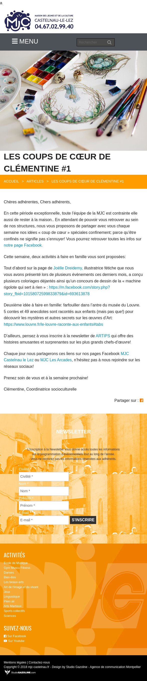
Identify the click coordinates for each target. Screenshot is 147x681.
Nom (24, 484)
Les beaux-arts (14, 582)
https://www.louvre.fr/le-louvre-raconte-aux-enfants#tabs (53, 324)
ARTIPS (103, 336)
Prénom (26, 498)
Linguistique (12, 596)
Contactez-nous (39, 662)
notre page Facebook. (23, 245)
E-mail (25, 513)
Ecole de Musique (16, 563)
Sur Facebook (15, 636)
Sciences (10, 616)
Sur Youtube (14, 641)
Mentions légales (15, 662)
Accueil (11, 181)
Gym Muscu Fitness (17, 568)
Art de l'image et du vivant (21, 587)
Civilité (25, 469)
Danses (9, 572)
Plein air (9, 601)
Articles (35, 181)
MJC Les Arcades (56, 360)
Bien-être (10, 577)
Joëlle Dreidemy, (68, 268)
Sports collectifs (14, 611)
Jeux (7, 592)
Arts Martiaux (13, 606)
